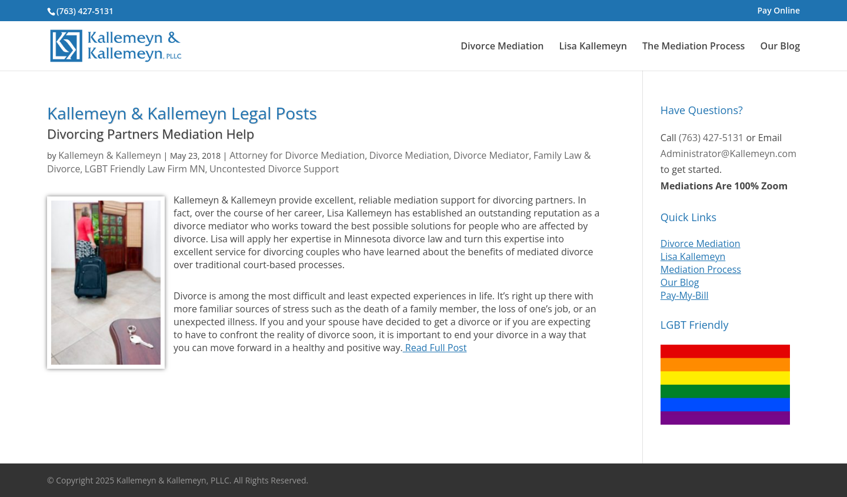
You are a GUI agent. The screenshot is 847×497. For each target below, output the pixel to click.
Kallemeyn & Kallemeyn (109, 155)
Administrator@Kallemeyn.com (728, 153)
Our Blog (780, 46)
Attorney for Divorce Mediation (297, 155)
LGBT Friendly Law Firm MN (145, 168)
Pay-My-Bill (685, 295)
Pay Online (778, 11)
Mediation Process (701, 269)
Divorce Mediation (502, 46)
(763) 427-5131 (85, 10)
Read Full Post (435, 347)
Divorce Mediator (491, 155)
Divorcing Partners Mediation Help (150, 133)
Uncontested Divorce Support (274, 168)
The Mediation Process (693, 46)
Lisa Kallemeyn (593, 46)
